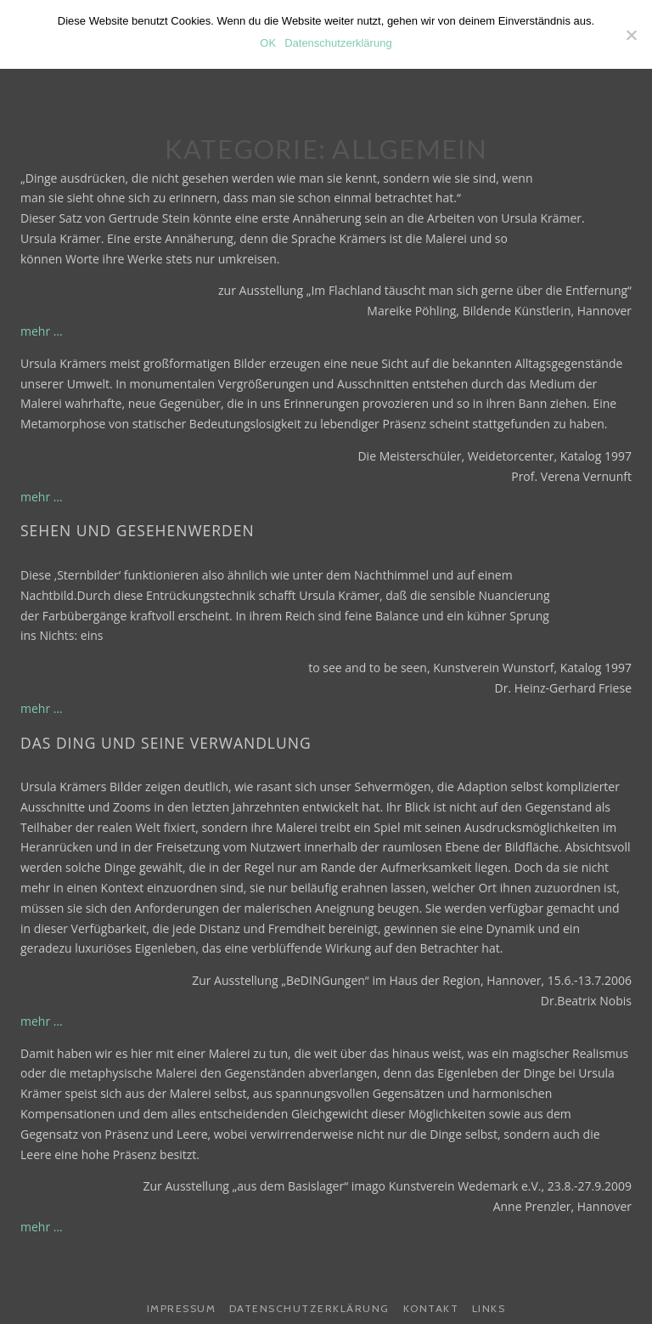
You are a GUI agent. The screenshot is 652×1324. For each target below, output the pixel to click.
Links (489, 1308)
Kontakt (431, 1308)
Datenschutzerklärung (309, 1308)
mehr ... (41, 331)
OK (268, 43)
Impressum (181, 1308)
